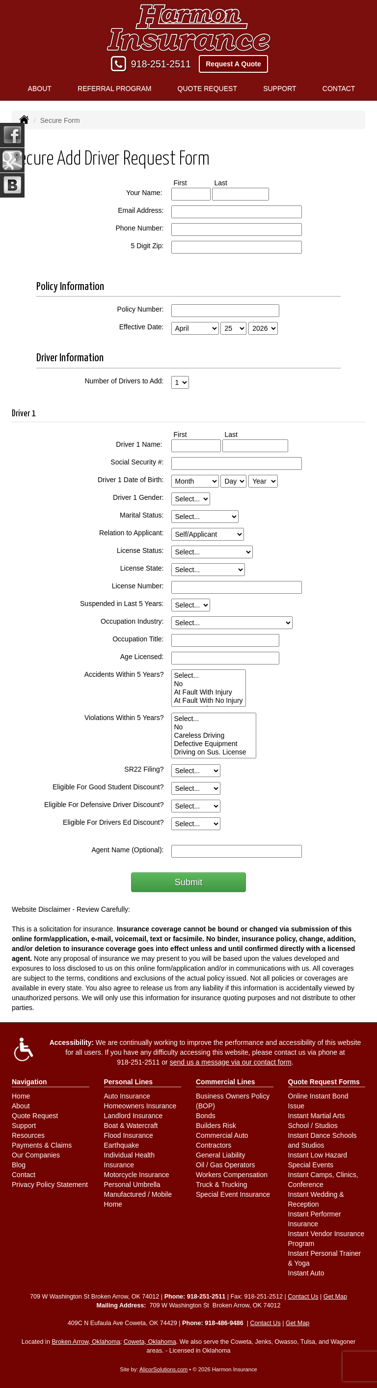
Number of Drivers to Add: (123, 381)
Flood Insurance (128, 1135)
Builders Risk (216, 1125)
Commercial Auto (222, 1135)
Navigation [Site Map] (29, 1082)
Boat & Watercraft (131, 1125)
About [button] (40, 88)
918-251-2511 (161, 63)
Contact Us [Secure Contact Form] (303, 1296)
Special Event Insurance (233, 1194)
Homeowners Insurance (140, 1106)
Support (24, 1125)
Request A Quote (233, 64)
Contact (23, 1175)
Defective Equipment (213, 744)
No (208, 684)
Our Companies (36, 1155)
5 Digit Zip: (147, 246)
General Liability (220, 1155)
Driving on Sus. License (213, 752)
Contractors (213, 1145)
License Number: (138, 586)
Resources (28, 1135)
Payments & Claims (42, 1145)
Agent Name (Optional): (127, 850)
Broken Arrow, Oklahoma (86, 1341)
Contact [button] (339, 88)
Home (21, 1096)
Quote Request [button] (207, 88)
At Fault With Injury (208, 692)
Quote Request (35, 1116)
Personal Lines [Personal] (128, 1082)
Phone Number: (139, 228)
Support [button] (279, 88)
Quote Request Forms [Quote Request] (324, 1082)
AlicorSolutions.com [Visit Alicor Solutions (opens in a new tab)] (163, 1369)
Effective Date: (141, 327)
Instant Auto (306, 1273)
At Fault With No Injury (208, 700)
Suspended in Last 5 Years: (121, 603)
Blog (19, 1165)
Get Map (335, 1296)
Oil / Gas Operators (225, 1165)
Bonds (205, 1116)
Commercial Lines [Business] (225, 1082)
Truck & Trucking (221, 1184)
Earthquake (121, 1145)
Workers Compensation (232, 1175)
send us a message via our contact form (231, 1062)
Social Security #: (136, 462)
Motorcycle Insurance (136, 1175)
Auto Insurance (127, 1096)
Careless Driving (213, 735)
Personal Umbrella (132, 1184)
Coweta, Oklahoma (150, 1341)
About (21, 1106)
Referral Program (114, 88)
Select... (208, 675)
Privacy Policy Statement (50, 1184)
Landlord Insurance (133, 1116)
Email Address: (140, 210)
